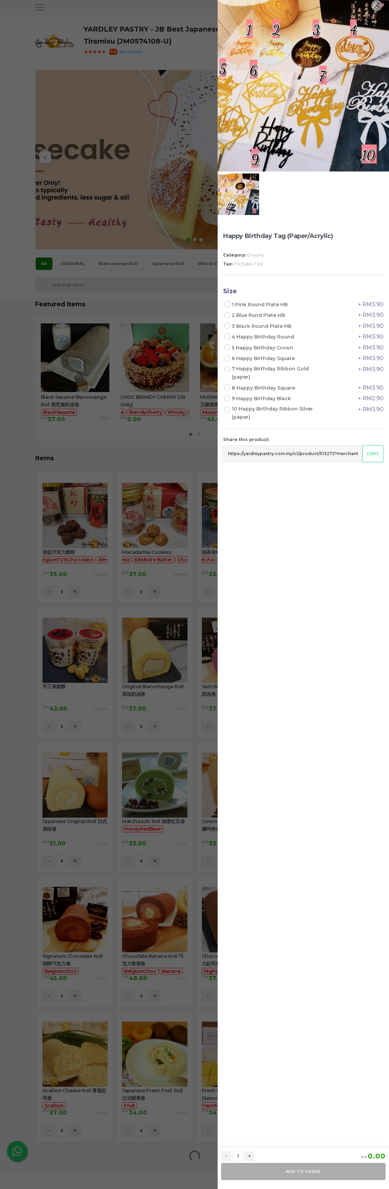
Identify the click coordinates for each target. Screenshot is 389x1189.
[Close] (376, 5)
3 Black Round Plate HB (262, 326)
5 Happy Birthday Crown (263, 348)
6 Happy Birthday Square (264, 358)
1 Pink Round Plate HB (260, 304)
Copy (373, 453)
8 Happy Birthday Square (264, 388)
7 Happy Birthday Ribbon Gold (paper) (270, 373)
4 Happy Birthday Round (263, 337)
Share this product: (246, 439)
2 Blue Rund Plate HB (259, 315)
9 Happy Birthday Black (262, 398)
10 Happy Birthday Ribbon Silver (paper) (272, 413)
